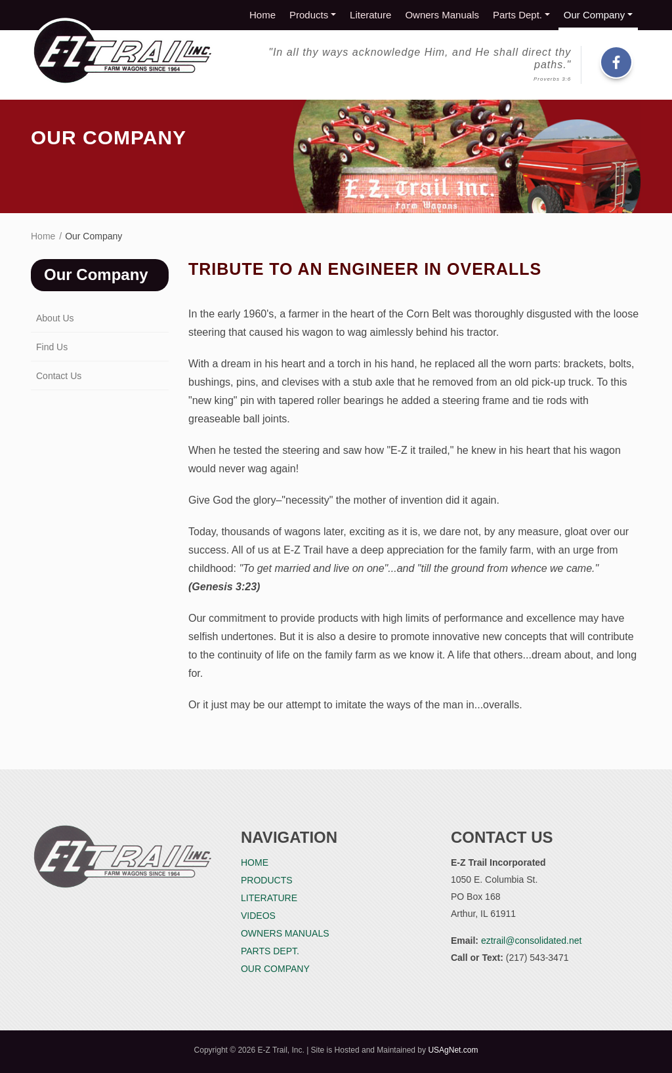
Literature (370, 14)
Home (262, 14)
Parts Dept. (517, 14)
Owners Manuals (442, 14)
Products (308, 14)
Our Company (594, 14)
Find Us (52, 347)
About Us (55, 318)
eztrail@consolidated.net (531, 940)
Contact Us (58, 376)
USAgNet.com (453, 1050)
